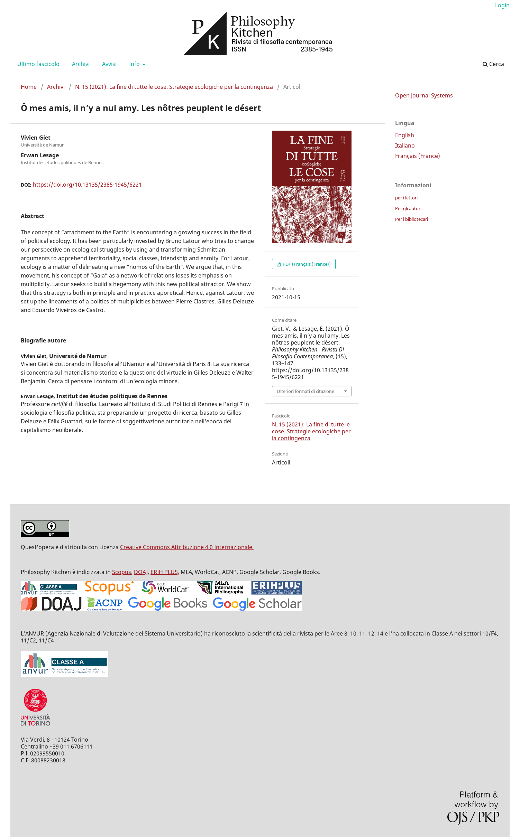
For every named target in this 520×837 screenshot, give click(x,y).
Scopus (121, 572)
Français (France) (417, 156)
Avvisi (109, 64)
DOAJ (141, 572)
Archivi (81, 64)
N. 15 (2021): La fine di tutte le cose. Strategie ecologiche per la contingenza (174, 86)
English (404, 135)
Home (29, 86)
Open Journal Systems (424, 95)
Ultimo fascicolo (38, 64)
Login (502, 5)
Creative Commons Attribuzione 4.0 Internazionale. (187, 547)
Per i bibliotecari (411, 219)
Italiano (405, 145)
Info (135, 64)
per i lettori (406, 198)
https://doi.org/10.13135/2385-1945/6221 (87, 184)
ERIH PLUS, (164, 572)
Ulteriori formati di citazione (305, 391)
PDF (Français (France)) (306, 264)
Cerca (493, 64)
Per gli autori (408, 208)
